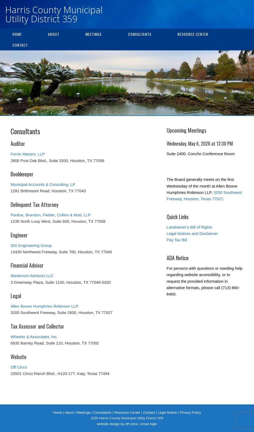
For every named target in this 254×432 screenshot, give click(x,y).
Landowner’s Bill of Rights (189, 227)
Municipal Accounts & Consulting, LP (43, 184)
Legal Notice (167, 412)
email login (149, 424)
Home (17, 34)
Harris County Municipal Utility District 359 (54, 14)
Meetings (93, 34)
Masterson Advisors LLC (32, 275)
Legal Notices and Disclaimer (192, 233)
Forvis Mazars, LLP (28, 154)
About (53, 34)
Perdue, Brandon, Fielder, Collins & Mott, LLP (51, 215)
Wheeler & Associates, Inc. (34, 336)
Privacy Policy (190, 412)
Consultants (139, 34)
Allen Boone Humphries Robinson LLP (44, 306)
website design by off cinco (117, 424)
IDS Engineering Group (31, 245)
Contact (20, 45)
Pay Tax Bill (177, 240)
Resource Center (193, 34)
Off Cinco (19, 367)
